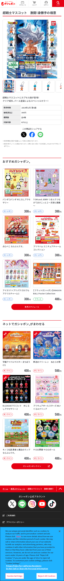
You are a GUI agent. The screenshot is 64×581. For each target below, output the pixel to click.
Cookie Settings (14, 576)
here (18, 536)
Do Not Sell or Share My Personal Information (27, 568)
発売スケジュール (32, 306)
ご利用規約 (9, 515)
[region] (32, 554)
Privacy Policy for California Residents (23, 566)
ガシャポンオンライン (36, 466)
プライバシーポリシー (13, 522)
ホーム (5, 488)
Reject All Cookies (46, 576)
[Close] (60, 531)
